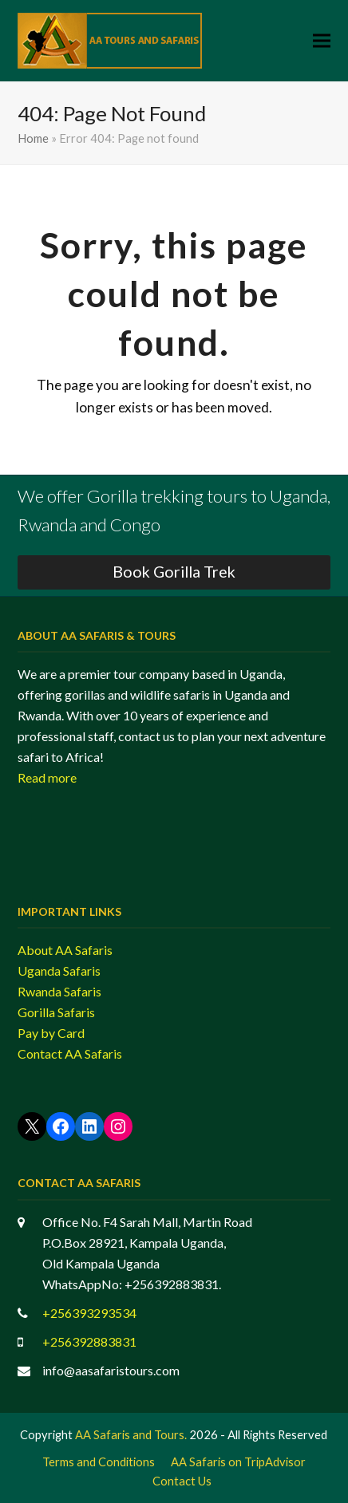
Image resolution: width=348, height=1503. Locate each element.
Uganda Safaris (59, 970)
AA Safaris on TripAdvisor (238, 1461)
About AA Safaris (65, 949)
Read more (47, 777)
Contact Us (182, 1480)
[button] (321, 41)
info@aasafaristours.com (111, 1370)
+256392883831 (89, 1341)
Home (33, 138)
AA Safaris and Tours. (131, 1434)
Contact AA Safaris (70, 1053)
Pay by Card (51, 1032)
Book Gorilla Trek (174, 571)
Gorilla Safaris (56, 1012)
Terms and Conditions (98, 1461)
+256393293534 (89, 1312)
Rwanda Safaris (59, 991)
